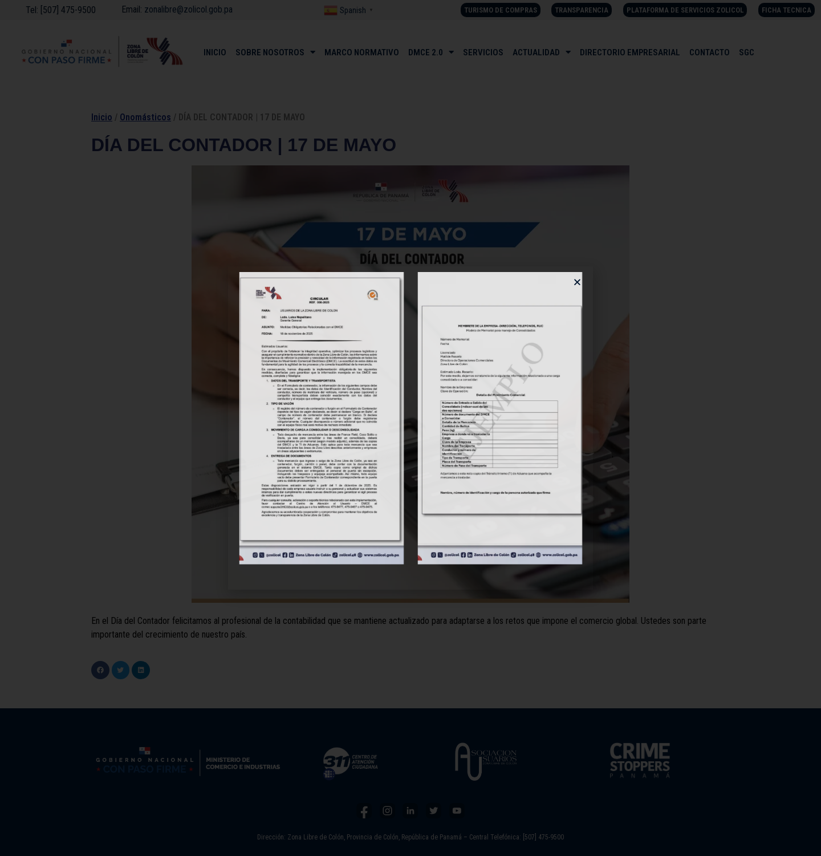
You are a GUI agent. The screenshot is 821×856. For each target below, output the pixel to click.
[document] (410, 428)
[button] (577, 282)
